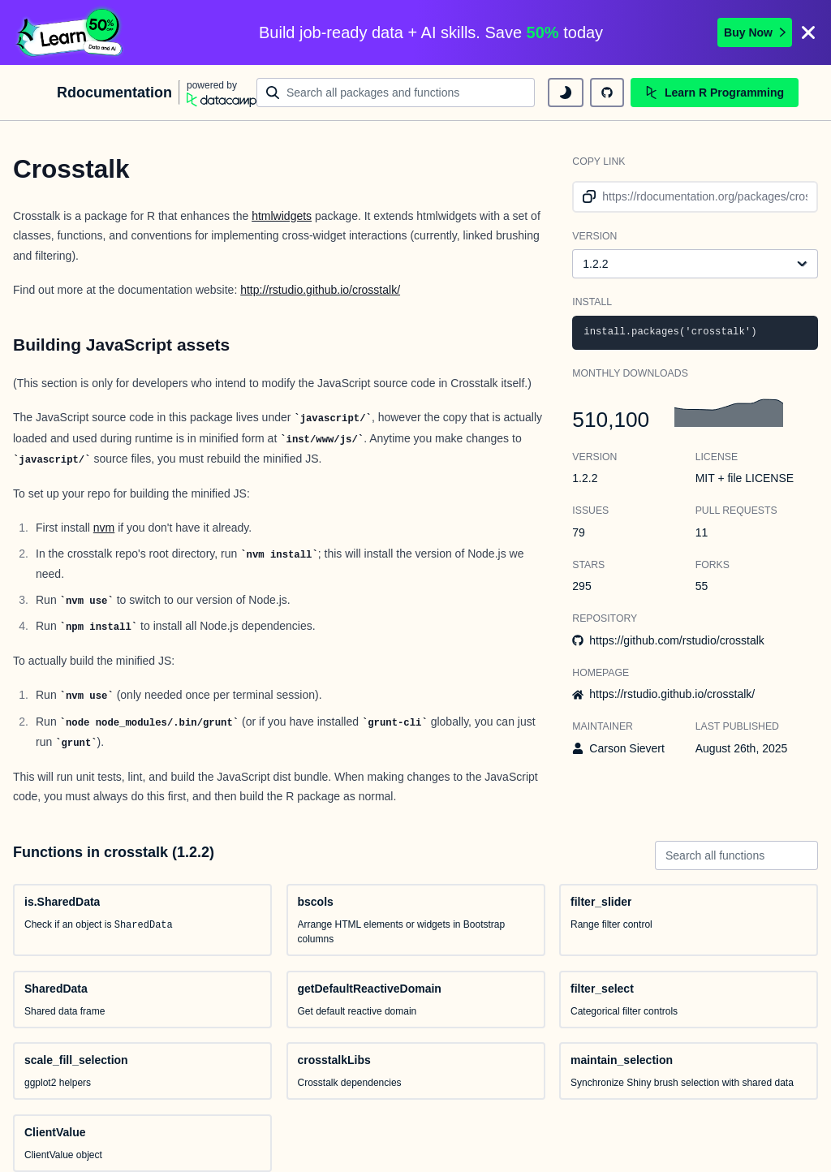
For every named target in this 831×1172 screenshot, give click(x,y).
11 (701, 532)
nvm (103, 527)
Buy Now (755, 32)
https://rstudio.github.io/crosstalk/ (672, 693)
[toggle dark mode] (565, 92)
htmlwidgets (282, 215)
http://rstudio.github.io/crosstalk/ (320, 289)
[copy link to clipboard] (586, 197)
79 (578, 532)
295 (581, 586)
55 (701, 586)
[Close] (808, 32)
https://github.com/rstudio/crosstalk (676, 640)
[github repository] (607, 92)
